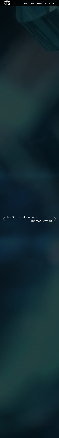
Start (26, 3)
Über (32, 3)
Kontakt (52, 3)
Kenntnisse (41, 3)
